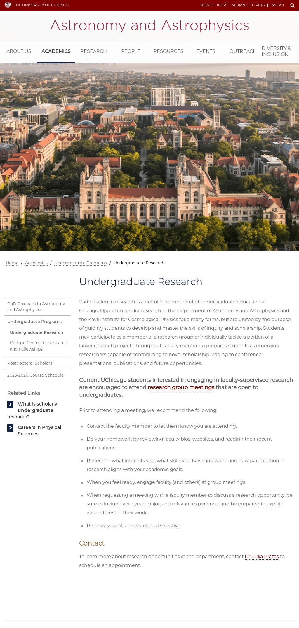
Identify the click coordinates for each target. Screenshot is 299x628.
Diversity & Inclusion (276, 51)
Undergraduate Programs (80, 262)
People (130, 51)
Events (205, 51)
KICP (221, 5)
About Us (18, 51)
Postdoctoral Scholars (29, 363)
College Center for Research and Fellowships (38, 346)
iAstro (277, 5)
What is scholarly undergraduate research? (32, 410)
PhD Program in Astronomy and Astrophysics (36, 306)
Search (292, 6)
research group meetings (181, 387)
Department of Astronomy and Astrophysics (149, 26)
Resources (168, 51)
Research (93, 51)
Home (12, 262)
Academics (56, 51)
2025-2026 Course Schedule (35, 375)
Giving (258, 5)
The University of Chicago (41, 5)
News (205, 5)
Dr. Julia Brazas (262, 556)
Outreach (243, 51)
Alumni (239, 5)
